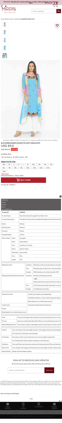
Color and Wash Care (6, 209)
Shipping (3, 202)
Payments (3, 204)
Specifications (4, 200)
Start (59, 401)
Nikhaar (22, 224)
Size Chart (5, 174)
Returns (3, 207)
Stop (61, 401)
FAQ (46, 412)
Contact (15, 412)
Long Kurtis (23, 245)
